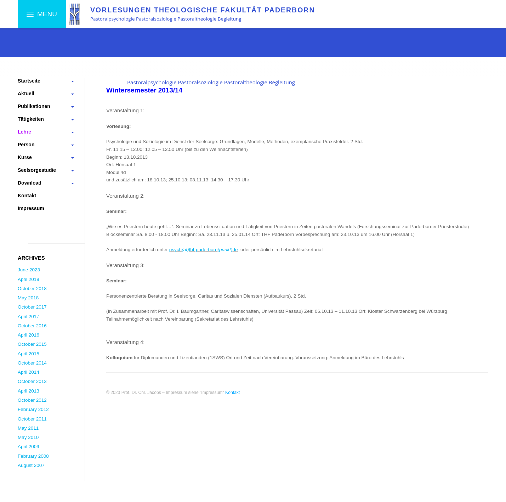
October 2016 (32, 325)
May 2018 (28, 297)
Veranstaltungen (180, 45)
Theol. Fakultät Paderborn (113, 45)
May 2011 (28, 428)
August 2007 (31, 465)
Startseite (30, 45)
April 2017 (28, 316)
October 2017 (32, 307)
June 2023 (29, 269)
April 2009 (28, 446)
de (235, 249)
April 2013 (28, 391)
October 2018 (32, 288)
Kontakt (27, 195)
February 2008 (33, 456)
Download (29, 183)
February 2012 (33, 409)
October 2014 (32, 363)
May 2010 (28, 437)
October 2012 (32, 400)
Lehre (61, 45)
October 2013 (32, 381)
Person (26, 144)
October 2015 (32, 344)
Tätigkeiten (31, 119)
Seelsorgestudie (37, 170)
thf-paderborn (203, 249)
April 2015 (28, 353)
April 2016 (28, 335)
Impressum (31, 208)
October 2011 (32, 419)
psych (175, 249)
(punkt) (224, 249)
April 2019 (28, 279)
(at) (185, 249)
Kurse (25, 157)
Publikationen (34, 106)
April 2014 (28, 372)
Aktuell (26, 93)
